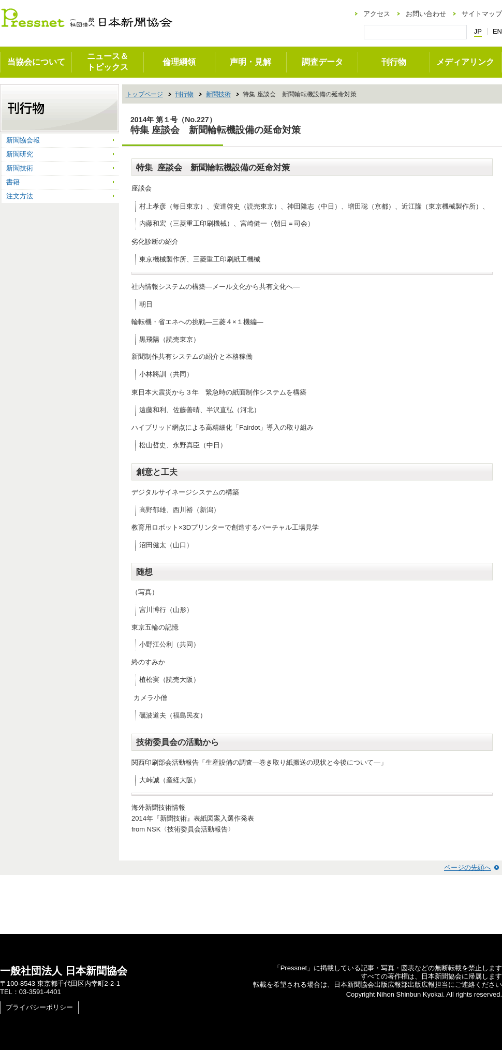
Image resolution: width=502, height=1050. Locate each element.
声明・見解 (250, 61)
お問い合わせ (426, 13)
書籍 (13, 182)
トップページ (144, 94)
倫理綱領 (179, 61)
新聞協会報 (23, 140)
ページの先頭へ (467, 867)
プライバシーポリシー (39, 1007)
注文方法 (19, 196)
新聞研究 (19, 154)
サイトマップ (482, 13)
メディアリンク (465, 61)
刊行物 (393, 61)
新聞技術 (218, 94)
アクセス (376, 13)
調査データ (322, 61)
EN (497, 31)
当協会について (36, 61)
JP (478, 31)
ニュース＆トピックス (107, 61)
